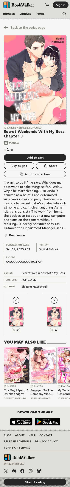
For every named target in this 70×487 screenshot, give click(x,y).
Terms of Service (17, 447)
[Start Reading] (35, 79)
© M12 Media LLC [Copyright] (14, 464)
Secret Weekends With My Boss (43, 273)
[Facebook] (22, 471)
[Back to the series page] (35, 27)
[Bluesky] (39, 471)
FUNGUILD (28, 279)
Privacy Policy (46, 441)
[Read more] (14, 235)
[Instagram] (30, 471)
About (20, 435)
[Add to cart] (35, 157)
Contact (46, 435)
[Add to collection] (35, 174)
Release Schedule (17, 441)
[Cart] (47, 5)
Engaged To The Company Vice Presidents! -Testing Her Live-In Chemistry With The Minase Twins (43, 392)
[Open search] (64, 14)
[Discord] (14, 471)
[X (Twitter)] (6, 471)
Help (32, 435)
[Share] (51, 165)
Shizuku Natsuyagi (34, 286)
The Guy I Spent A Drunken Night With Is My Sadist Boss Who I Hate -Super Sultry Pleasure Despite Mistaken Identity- (16, 392)
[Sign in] (61, 5)
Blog (7, 435)
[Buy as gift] (19, 165)
